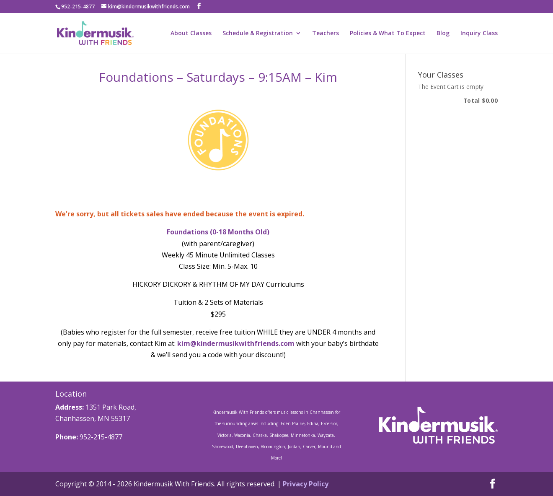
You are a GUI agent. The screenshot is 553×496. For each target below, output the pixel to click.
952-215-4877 (101, 436)
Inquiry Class (479, 33)
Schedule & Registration (257, 33)
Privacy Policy (305, 483)
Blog (443, 33)
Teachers (325, 33)
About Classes (191, 33)
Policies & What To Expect (388, 33)
